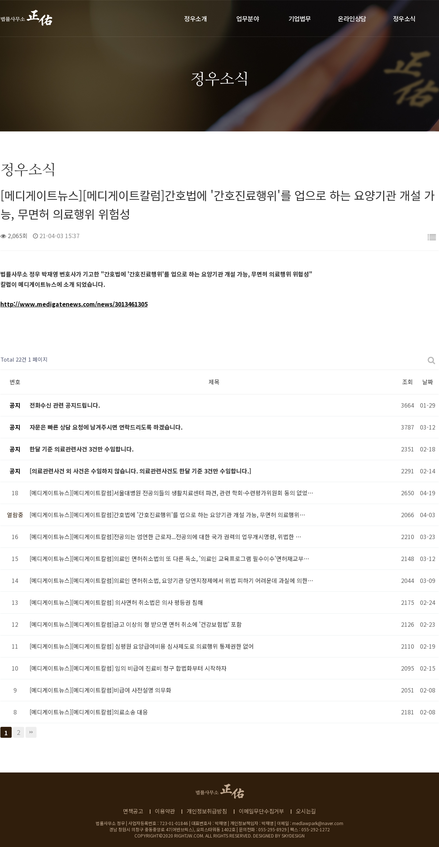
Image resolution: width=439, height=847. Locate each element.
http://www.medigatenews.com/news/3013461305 (74, 303)
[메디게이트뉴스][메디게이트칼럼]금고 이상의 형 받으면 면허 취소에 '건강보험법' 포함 (136, 624)
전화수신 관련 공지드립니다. (65, 405)
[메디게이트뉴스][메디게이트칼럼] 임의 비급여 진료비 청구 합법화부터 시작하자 (128, 668)
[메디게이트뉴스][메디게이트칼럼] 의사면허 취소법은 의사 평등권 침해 (116, 602)
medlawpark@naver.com (317, 823)
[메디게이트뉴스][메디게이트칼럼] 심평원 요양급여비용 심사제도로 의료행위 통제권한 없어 (142, 646)
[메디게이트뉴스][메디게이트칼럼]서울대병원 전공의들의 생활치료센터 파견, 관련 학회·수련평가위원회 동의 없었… (171, 492)
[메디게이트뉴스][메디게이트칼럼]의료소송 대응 (89, 711)
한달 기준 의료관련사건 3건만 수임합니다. (82, 449)
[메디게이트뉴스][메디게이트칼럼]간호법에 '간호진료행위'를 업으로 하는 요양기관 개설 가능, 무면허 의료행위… (167, 514)
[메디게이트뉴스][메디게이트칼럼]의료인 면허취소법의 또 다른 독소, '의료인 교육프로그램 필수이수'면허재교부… (169, 558)
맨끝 (31, 732)
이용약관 (165, 811)
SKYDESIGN (293, 835)
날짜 (427, 381)
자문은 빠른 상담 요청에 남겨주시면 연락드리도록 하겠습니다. (106, 427)
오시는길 (306, 811)
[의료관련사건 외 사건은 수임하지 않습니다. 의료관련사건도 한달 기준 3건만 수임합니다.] (140, 470)
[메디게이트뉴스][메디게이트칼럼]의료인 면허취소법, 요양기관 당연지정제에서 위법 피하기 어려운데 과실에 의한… (171, 580)
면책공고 (133, 811)
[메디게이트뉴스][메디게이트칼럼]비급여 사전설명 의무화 (100, 690)
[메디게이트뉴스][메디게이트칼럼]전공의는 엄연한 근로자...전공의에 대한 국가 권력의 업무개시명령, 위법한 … (165, 536)
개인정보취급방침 (207, 811)
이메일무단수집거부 (261, 811)
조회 (407, 381)
